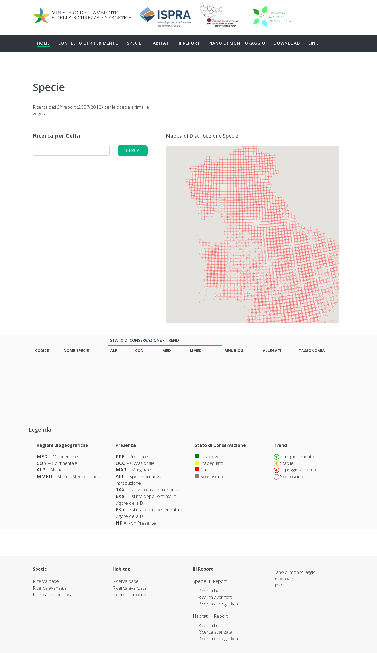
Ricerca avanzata (50, 588)
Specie (134, 43)
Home (43, 43)
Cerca (132, 150)
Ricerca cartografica (52, 594)
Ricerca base (46, 581)
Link (313, 43)
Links (278, 585)
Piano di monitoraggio (236, 43)
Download (287, 43)
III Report (188, 43)
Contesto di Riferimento (88, 43)
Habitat (159, 43)
